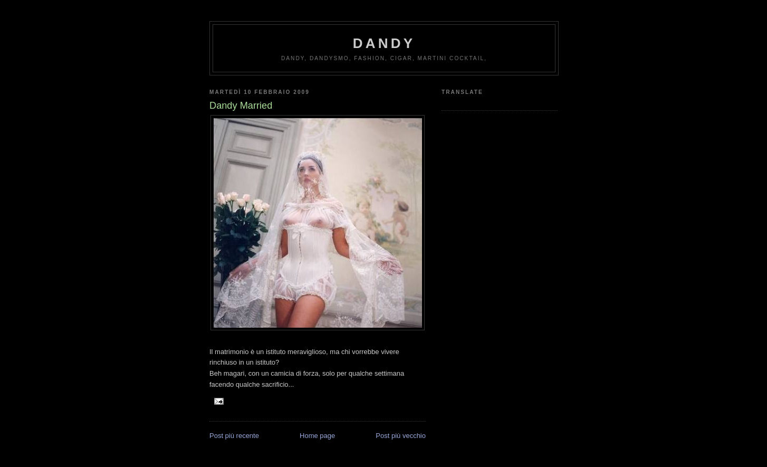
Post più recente (234, 436)
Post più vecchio (401, 436)
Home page (317, 436)
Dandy (384, 43)
